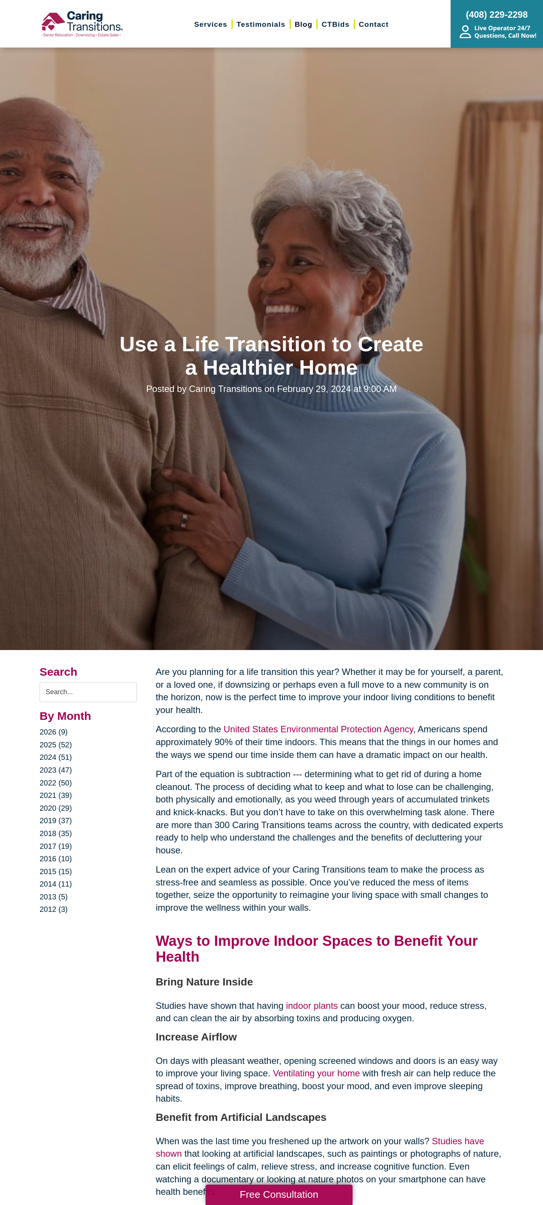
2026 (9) (54, 732)
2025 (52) (56, 745)
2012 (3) (54, 909)
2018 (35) (56, 833)
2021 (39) (56, 795)
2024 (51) (56, 757)
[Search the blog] (88, 692)
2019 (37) (56, 820)
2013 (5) (54, 897)
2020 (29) (56, 808)
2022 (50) (56, 783)
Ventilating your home (316, 1073)
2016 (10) (56, 859)
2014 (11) (56, 884)
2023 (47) (56, 770)
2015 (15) (56, 871)
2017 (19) (56, 846)
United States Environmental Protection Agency (317, 729)
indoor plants (311, 1006)
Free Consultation (279, 1194)
